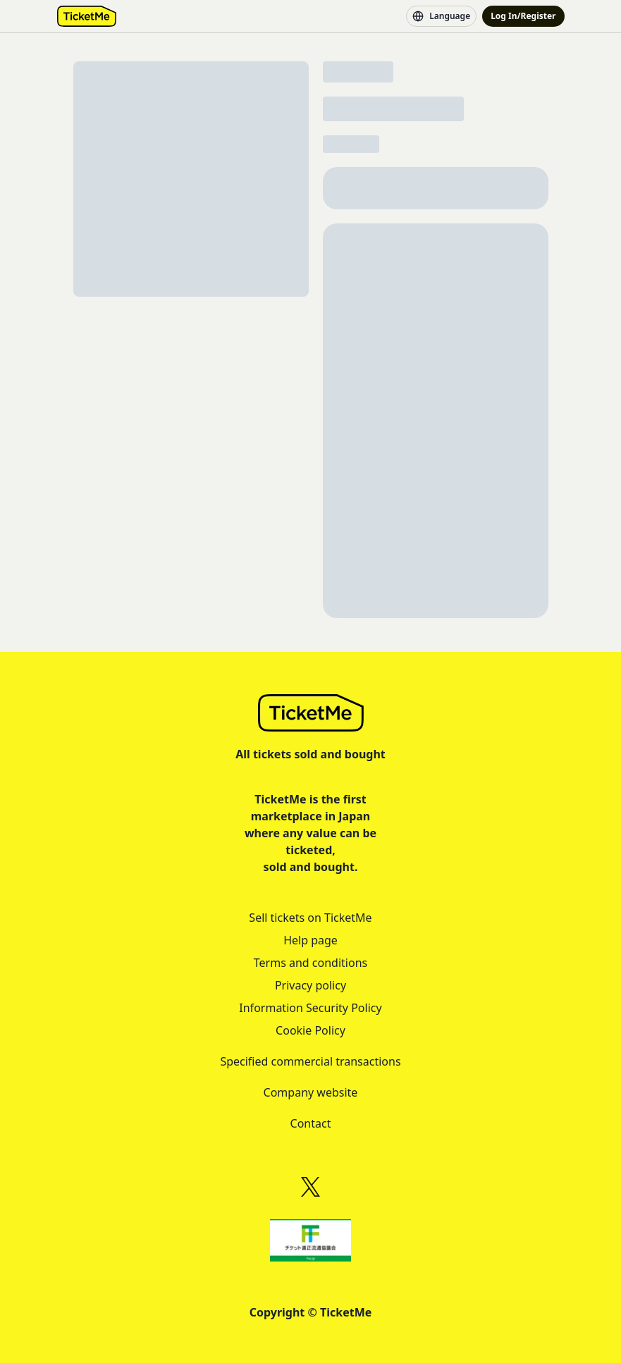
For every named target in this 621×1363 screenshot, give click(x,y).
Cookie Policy (310, 1030)
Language (441, 16)
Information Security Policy (310, 1008)
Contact (310, 1123)
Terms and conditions (310, 962)
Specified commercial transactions (310, 1061)
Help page (310, 940)
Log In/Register (523, 16)
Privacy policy (310, 985)
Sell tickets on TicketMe (310, 917)
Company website (311, 1092)
